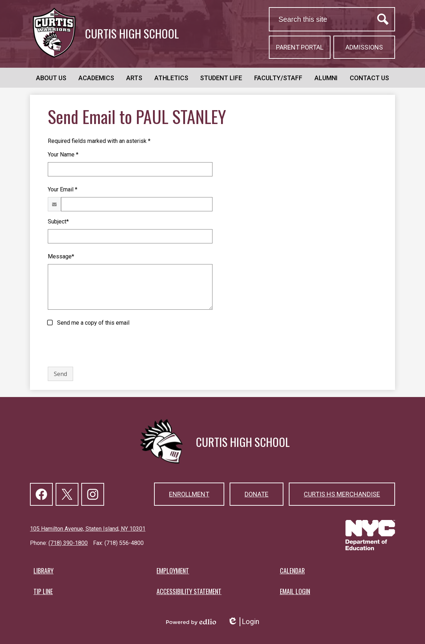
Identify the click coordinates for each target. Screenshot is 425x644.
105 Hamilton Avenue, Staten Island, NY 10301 (87, 528)
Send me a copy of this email (92, 322)
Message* (61, 256)
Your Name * (63, 154)
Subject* (58, 221)
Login (243, 621)
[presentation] (102, 347)
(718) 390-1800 (68, 543)
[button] (51, 78)
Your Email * (62, 189)
